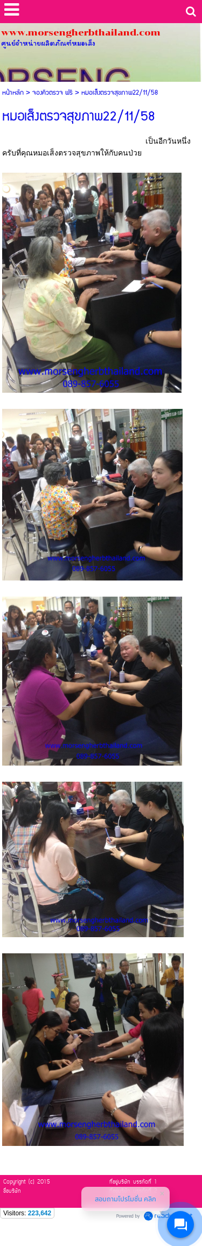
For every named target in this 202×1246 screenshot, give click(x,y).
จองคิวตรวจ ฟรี (52, 92)
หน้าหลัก (13, 92)
